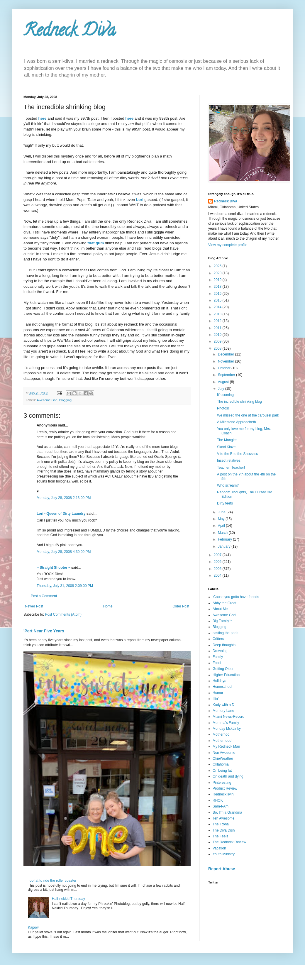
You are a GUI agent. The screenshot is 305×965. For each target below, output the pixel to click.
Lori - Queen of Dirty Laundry (61, 514)
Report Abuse (221, 868)
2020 (218, 273)
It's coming (225, 395)
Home (108, 606)
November (226, 361)
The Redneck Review (229, 842)
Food (217, 663)
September (227, 375)
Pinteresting (222, 783)
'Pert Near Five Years (43, 631)
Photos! (223, 408)
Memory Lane (223, 711)
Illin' (215, 699)
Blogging (65, 400)
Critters (218, 639)
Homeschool (222, 687)
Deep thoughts (224, 645)
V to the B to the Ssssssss (237, 454)
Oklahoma (221, 764)
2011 (218, 328)
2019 (218, 280)
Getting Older (223, 669)
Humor (218, 693)
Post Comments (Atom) (63, 614)
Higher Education (226, 675)
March (223, 533)
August (224, 382)
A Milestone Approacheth (236, 422)
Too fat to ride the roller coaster (52, 880)
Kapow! (34, 927)
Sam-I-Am (220, 806)
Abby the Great (224, 603)
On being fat (222, 770)
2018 (218, 287)
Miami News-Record (228, 717)
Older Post (180, 606)
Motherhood (222, 741)
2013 (218, 314)
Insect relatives (228, 460)
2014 (218, 307)
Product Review (225, 788)
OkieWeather (223, 758)
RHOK (218, 800)
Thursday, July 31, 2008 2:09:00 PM (65, 586)
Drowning (220, 651)
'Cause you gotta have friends (236, 597)
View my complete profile (227, 245)
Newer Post (34, 606)
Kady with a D (223, 705)
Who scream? (228, 485)
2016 (218, 294)
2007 (218, 555)
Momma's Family (226, 723)
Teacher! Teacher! (231, 467)
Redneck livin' (223, 794)
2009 (218, 341)
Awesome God (47, 400)
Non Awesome (224, 753)
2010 (218, 335)
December (226, 354)
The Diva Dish (224, 830)
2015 (218, 300)
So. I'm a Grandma (227, 812)
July (221, 389)
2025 (218, 266)
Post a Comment (44, 596)
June (222, 512)
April (222, 526)
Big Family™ (223, 621)
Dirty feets (225, 503)
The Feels (220, 836)
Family (218, 657)
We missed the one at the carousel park (248, 415)
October (224, 368)
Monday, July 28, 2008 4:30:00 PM (64, 552)
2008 (218, 348)
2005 (218, 569)
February (225, 539)
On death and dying (228, 776)
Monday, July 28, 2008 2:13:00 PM (64, 498)
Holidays (219, 681)
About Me (220, 609)
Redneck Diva (69, 32)
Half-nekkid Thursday (68, 899)
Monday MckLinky (227, 729)
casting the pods (225, 633)
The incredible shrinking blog (239, 401)
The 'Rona (221, 824)
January (224, 546)
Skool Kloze (226, 447)
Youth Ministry (224, 854)
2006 (218, 562)
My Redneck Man (226, 746)
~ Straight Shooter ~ (53, 568)
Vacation (219, 848)
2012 (218, 321)
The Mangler (227, 440)
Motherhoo (221, 734)
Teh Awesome (224, 818)
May (222, 519)
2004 (218, 575)
